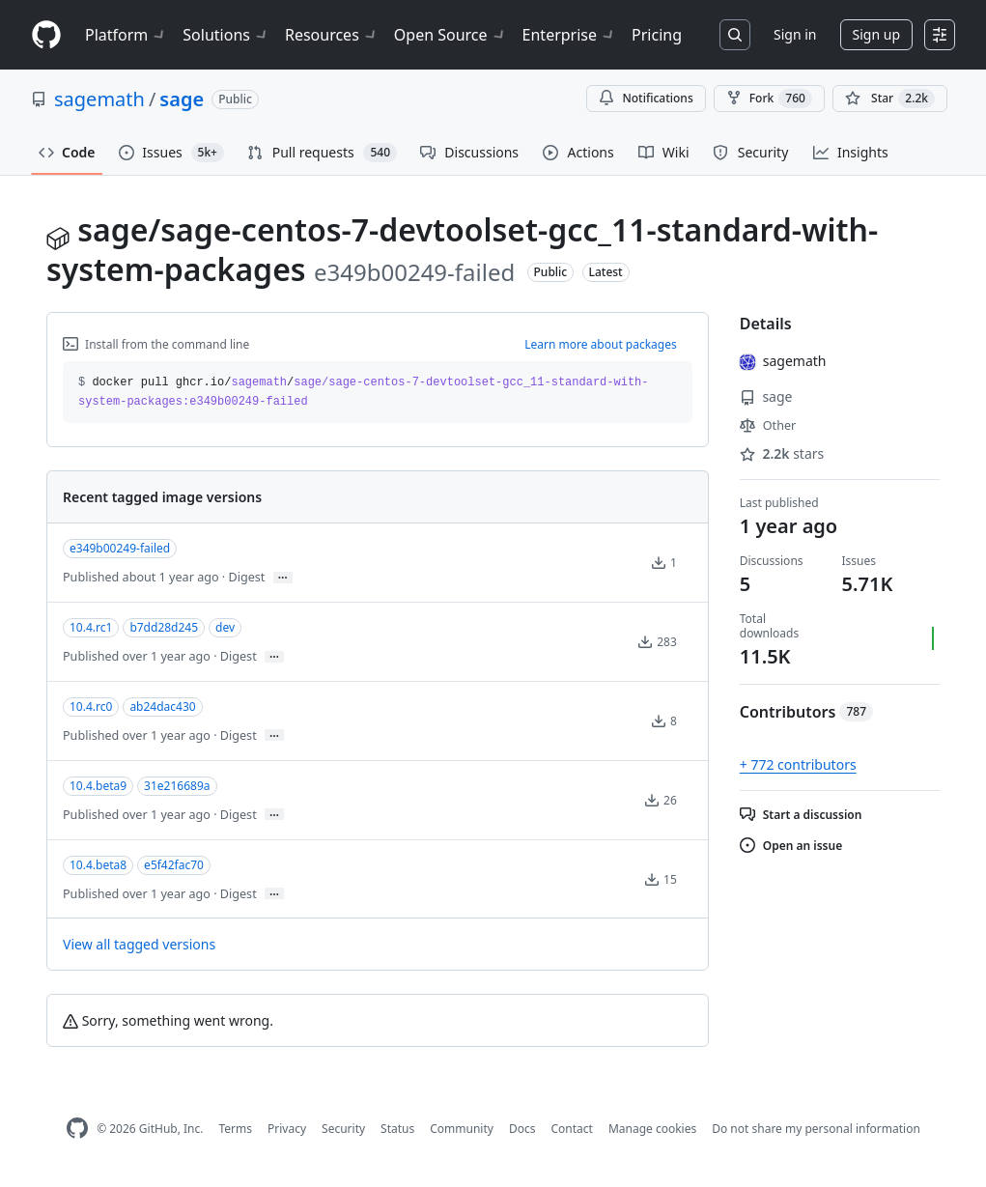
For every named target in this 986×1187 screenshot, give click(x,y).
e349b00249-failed (120, 548)
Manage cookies (652, 1128)
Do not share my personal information (816, 1128)
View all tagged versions (139, 944)
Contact (571, 1128)
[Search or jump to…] (734, 34)
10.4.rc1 (91, 627)
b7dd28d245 (163, 627)
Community (461, 1128)
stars (782, 453)
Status (397, 1128)
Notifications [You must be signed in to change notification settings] (645, 98)
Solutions (226, 34)
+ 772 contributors (798, 764)
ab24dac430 (162, 706)
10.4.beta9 (98, 785)
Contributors (806, 711)
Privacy (287, 1128)
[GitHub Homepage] (77, 1128)
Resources (332, 34)
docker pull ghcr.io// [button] (363, 392)
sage (181, 99)
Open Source (450, 34)
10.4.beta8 (98, 865)
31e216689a (177, 785)
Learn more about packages (600, 344)
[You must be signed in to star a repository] (889, 98)
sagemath (99, 99)
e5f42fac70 (174, 865)
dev (225, 627)
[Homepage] (46, 35)
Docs (522, 1128)
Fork (769, 98)
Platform (126, 34)
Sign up (876, 34)
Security (343, 1128)
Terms (235, 1128)
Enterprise (569, 34)
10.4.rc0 (91, 706)
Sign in (795, 34)
